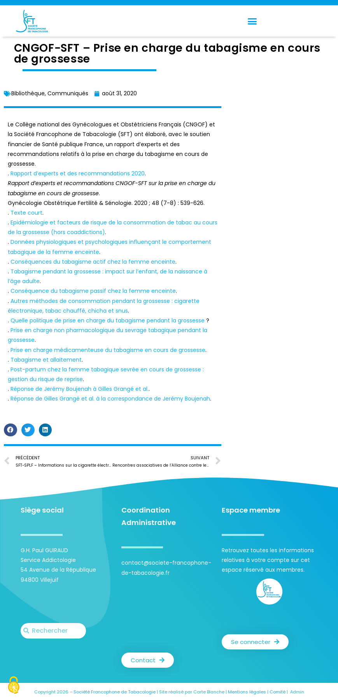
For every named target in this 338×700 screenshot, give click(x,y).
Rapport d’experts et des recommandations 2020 (78, 173)
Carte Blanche (208, 692)
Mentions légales (247, 692)
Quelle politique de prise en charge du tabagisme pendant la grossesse (108, 320)
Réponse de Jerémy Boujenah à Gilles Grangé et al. (80, 389)
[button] (252, 21)
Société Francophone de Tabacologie (115, 692)
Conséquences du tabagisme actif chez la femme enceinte (93, 262)
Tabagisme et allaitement (46, 360)
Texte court (26, 213)
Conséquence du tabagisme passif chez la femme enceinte (93, 291)
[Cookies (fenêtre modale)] (13, 686)
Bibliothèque (28, 93)
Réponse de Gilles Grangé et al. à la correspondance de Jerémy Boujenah (110, 398)
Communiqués (67, 93)
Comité (277, 692)
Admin (297, 692)
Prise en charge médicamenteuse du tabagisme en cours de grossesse (108, 350)
